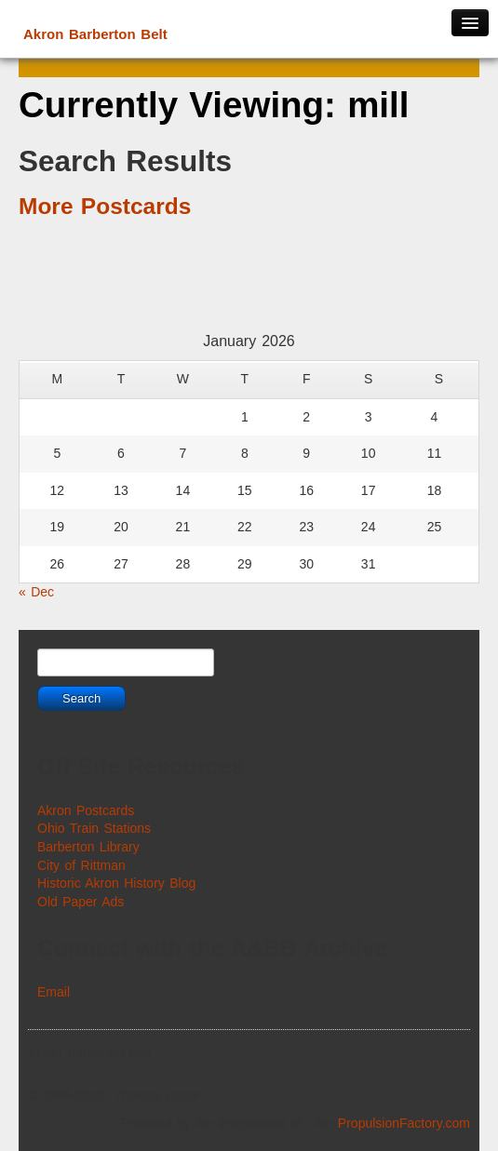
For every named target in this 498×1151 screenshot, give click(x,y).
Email (53, 991)
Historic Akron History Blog (116, 883)
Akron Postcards (85, 810)
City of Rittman (81, 865)
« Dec (36, 591)
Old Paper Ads (80, 901)
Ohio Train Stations (94, 828)
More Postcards (105, 206)
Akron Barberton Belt (95, 34)
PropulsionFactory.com (404, 1123)
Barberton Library (88, 846)
